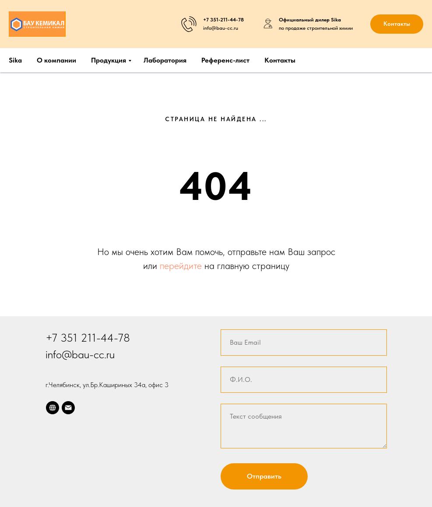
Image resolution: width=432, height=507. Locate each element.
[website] (52, 407)
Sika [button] (15, 60)
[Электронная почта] (68, 407)
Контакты (279, 60)
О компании (56, 60)
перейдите (182, 265)
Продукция (108, 60)
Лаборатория (165, 60)
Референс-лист (225, 60)
